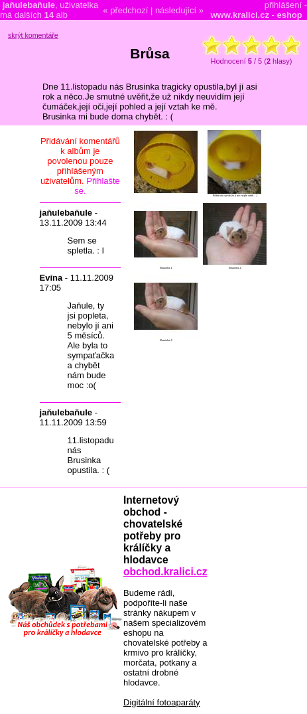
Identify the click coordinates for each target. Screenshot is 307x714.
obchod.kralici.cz (165, 571)
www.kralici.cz (240, 15)
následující (175, 10)
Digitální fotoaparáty (161, 702)
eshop (289, 15)
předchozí (129, 10)
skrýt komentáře (33, 35)
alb (55, 15)
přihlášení (283, 5)
